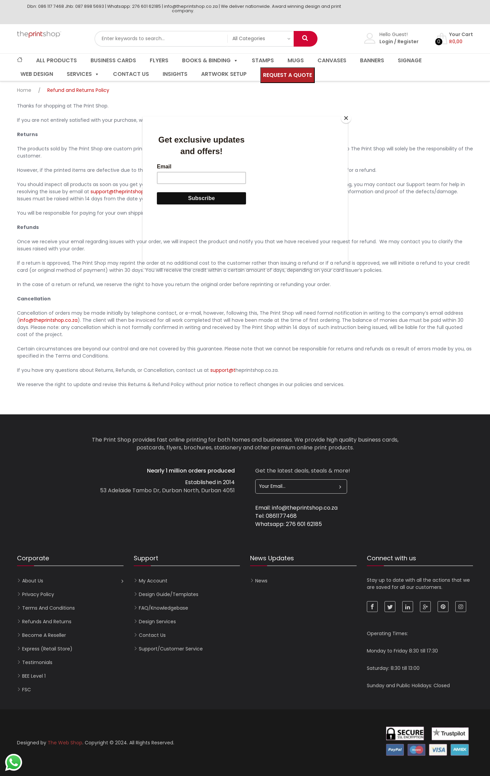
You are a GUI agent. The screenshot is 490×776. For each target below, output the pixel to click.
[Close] (346, 118)
